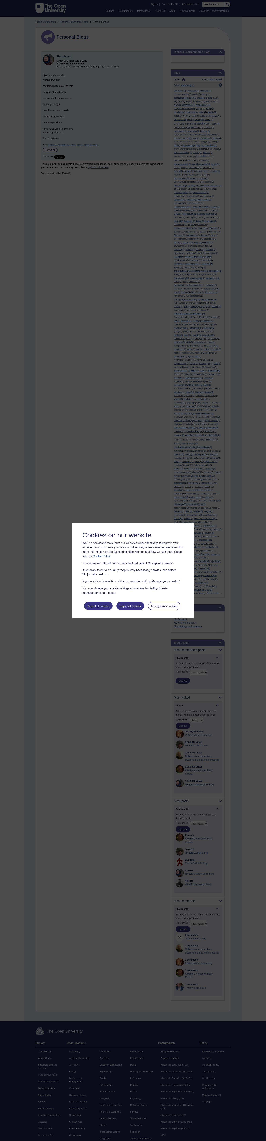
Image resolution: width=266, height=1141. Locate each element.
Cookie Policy (101, 556)
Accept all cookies (98, 606)
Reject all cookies (130, 606)
